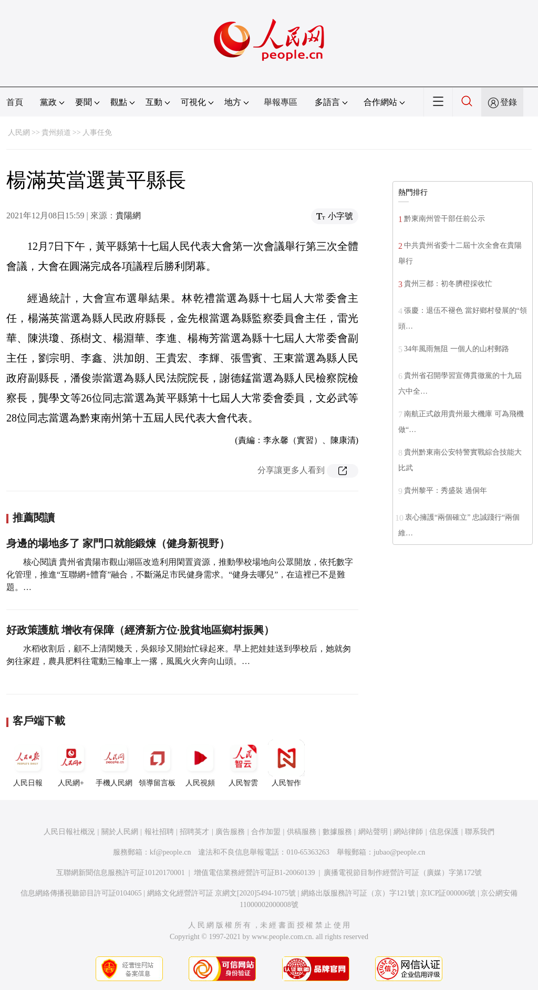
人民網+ (71, 763)
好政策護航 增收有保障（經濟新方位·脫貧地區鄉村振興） (140, 630)
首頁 (14, 102)
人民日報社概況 (69, 832)
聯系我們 (479, 832)
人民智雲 (243, 763)
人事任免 (97, 132)
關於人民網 (119, 832)
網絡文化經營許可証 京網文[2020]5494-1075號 (221, 893)
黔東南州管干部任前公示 (444, 219)
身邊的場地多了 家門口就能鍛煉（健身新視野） (118, 543)
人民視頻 (200, 763)
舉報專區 (280, 102)
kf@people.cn (170, 852)
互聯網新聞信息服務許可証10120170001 (120, 873)
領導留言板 (157, 763)
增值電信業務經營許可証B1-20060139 (254, 873)
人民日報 (27, 763)
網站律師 (408, 832)
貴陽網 (128, 215)
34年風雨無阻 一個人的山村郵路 (456, 349)
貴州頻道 (56, 132)
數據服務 (337, 832)
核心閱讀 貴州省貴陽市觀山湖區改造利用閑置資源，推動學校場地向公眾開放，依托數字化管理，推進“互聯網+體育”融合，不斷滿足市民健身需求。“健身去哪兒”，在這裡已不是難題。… (179, 574)
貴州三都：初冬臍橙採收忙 (448, 284)
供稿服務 (301, 832)
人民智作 (286, 763)
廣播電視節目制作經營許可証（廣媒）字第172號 (403, 873)
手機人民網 (114, 763)
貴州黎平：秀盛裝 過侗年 (445, 490)
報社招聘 (159, 832)
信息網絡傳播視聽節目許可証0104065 (81, 893)
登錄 (508, 102)
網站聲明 (373, 832)
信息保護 (444, 832)
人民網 (19, 132)
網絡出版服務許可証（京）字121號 (358, 893)
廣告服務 (230, 832)
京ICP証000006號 (448, 893)
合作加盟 (266, 832)
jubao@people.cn (399, 852)
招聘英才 (194, 832)
